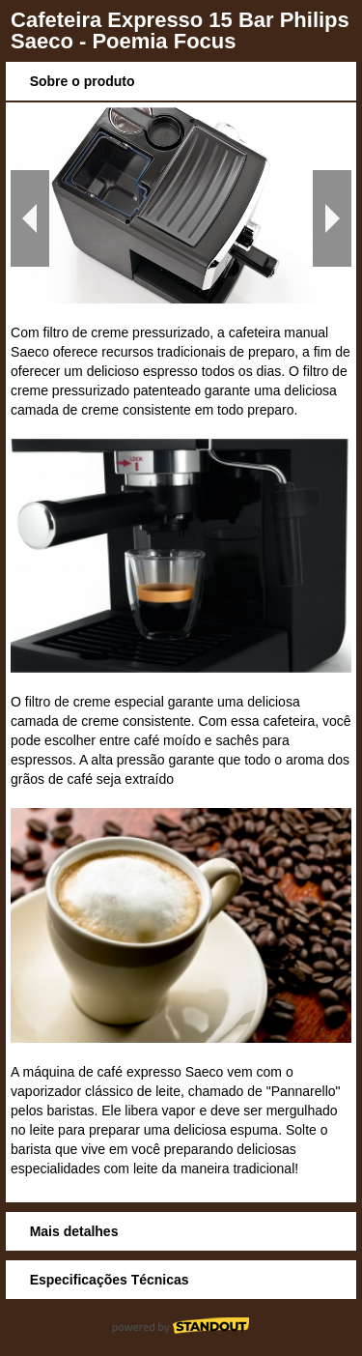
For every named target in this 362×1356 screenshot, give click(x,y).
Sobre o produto (82, 81)
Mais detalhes (74, 1231)
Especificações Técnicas (109, 1279)
